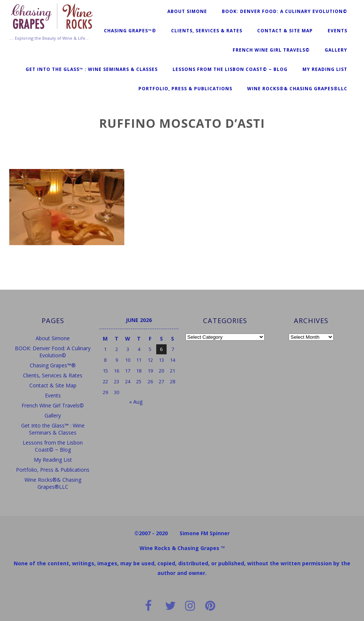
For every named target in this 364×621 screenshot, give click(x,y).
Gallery (336, 50)
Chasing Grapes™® (130, 30)
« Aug (135, 401)
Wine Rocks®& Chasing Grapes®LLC (297, 88)
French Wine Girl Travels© (271, 50)
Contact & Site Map (285, 30)
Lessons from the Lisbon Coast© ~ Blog (230, 69)
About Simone (187, 11)
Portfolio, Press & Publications (185, 88)
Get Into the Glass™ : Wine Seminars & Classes (92, 69)
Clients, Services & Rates (206, 30)
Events (337, 30)
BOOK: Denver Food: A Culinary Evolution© (284, 11)
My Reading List (324, 69)
